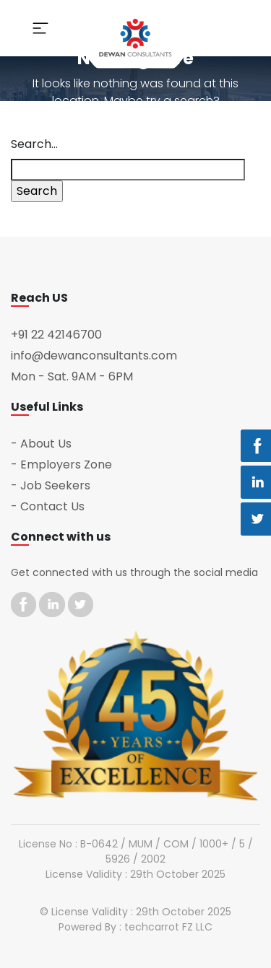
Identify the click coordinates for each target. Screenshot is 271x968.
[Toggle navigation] (40, 28)
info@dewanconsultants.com (94, 355)
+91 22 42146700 (56, 334)
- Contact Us (48, 506)
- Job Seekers (50, 485)
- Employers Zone (61, 464)
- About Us (41, 443)
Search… (34, 144)
